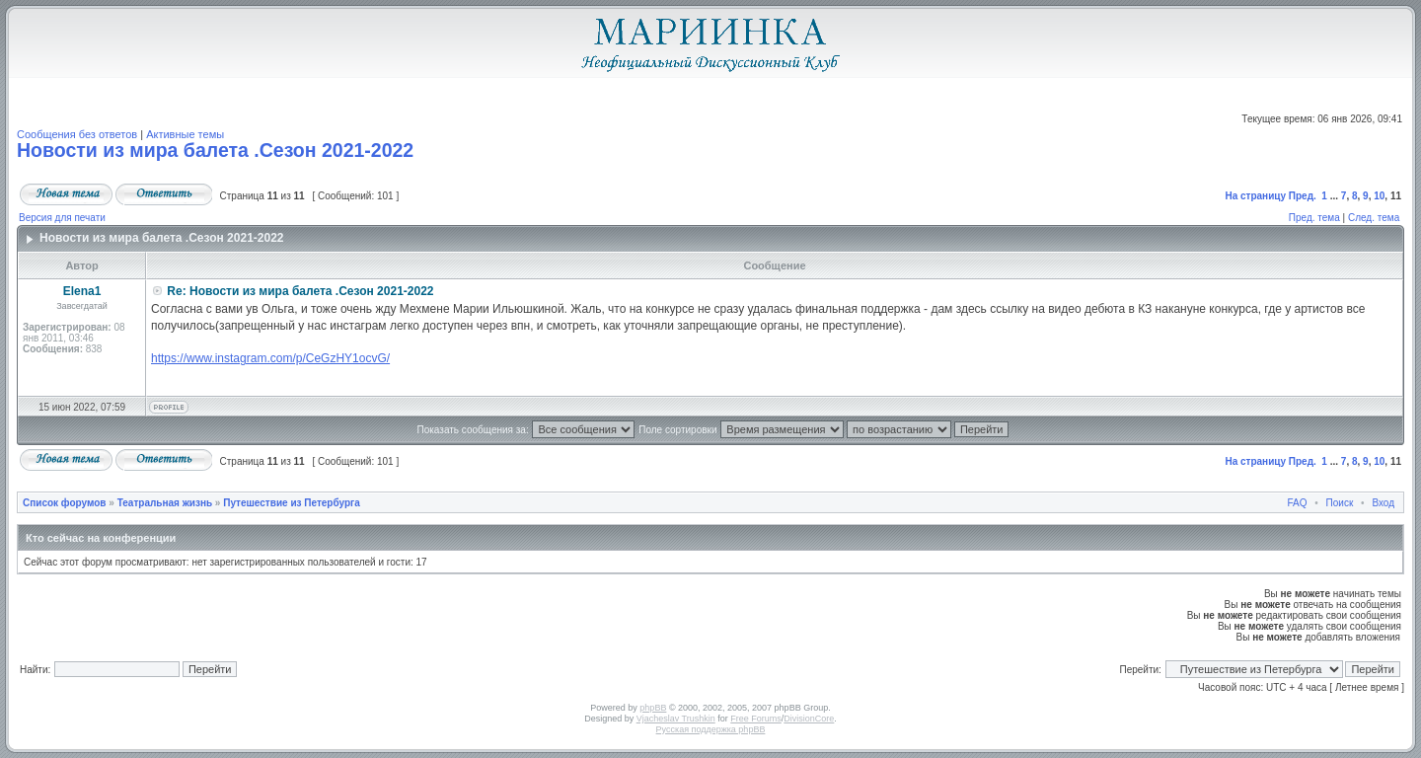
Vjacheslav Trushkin (675, 718)
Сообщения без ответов (77, 134)
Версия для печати (62, 217)
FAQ (1298, 502)
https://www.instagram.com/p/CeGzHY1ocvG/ (270, 358)
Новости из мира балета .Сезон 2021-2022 (215, 150)
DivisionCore (809, 718)
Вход (1383, 502)
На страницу (1255, 195)
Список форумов (65, 502)
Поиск (1340, 502)
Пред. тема (1314, 217)
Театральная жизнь (164, 502)
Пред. (1302, 195)
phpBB (652, 708)
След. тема (1373, 217)
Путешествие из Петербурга (291, 502)
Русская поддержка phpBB (711, 729)
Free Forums (756, 718)
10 (1379, 195)
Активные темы (185, 134)
